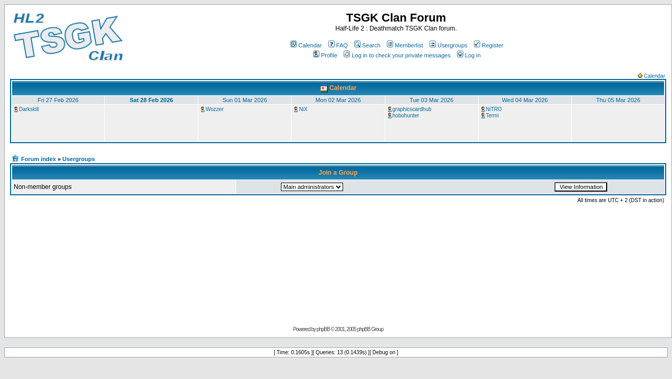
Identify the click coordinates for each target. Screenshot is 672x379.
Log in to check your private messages (397, 55)
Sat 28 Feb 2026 (151, 100)
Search (367, 45)
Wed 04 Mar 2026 (525, 100)
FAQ (338, 45)
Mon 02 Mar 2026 (338, 100)
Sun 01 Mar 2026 (244, 100)
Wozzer (214, 109)
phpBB (323, 329)
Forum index (38, 159)
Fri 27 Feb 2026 (58, 100)
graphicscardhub (412, 109)
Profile (325, 55)
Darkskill (29, 109)
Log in (469, 55)
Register (488, 45)
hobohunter (406, 115)
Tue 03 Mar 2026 (431, 100)
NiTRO (494, 109)
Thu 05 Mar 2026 (618, 100)
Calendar (306, 45)
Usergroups (449, 45)
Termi (492, 115)
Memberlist (405, 45)
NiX (303, 109)
